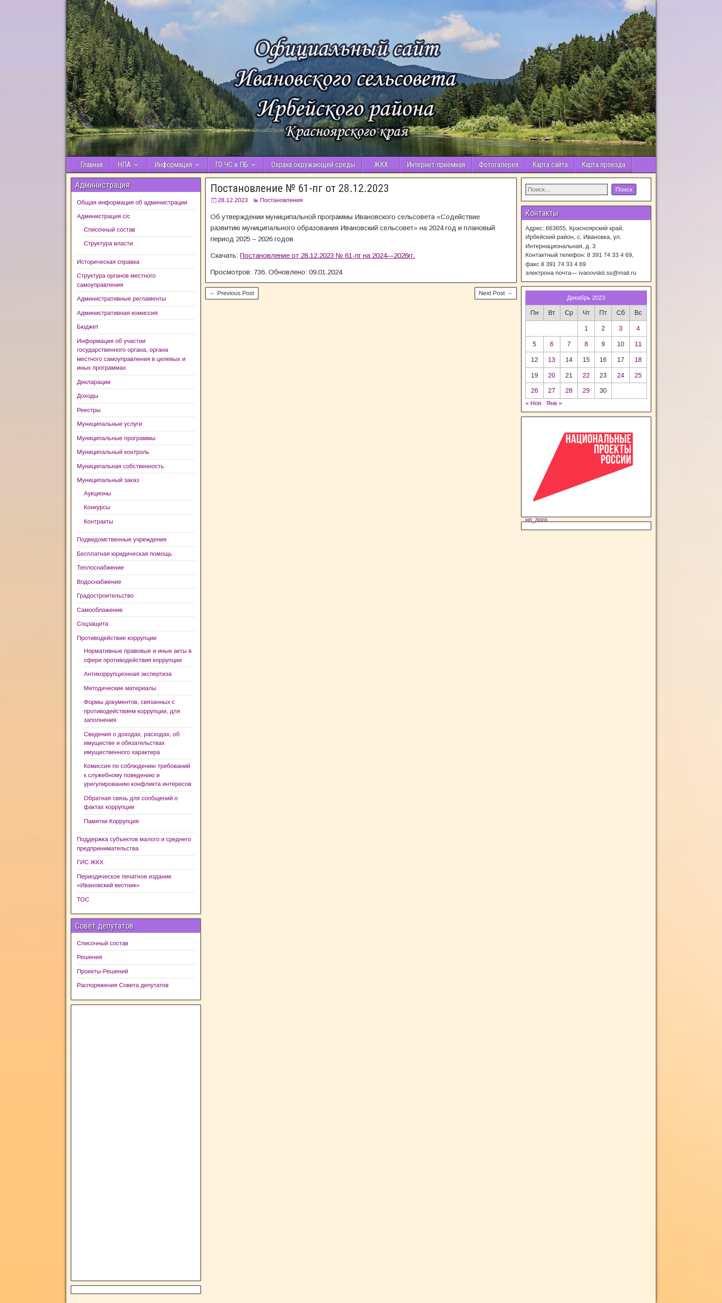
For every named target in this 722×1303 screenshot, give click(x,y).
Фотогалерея (498, 164)
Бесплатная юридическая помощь (124, 553)
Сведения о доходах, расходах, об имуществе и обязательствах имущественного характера (132, 743)
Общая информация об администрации (132, 202)
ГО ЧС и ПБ (231, 164)
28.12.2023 (233, 200)
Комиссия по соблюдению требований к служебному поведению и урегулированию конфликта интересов (138, 774)
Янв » (554, 403)
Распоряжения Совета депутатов (123, 985)
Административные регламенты (121, 298)
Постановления (281, 200)
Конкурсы (97, 507)
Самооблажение (99, 609)
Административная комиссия (117, 312)
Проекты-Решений (102, 971)
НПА (124, 164)
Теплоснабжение (100, 567)
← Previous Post (232, 293)
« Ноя (533, 403)
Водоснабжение (99, 581)
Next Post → (495, 293)
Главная (90, 164)
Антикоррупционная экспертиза (128, 673)
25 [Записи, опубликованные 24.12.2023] (638, 375)
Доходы (87, 395)
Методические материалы (120, 688)
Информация (173, 164)
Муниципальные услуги (109, 423)
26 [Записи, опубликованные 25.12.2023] (534, 390)
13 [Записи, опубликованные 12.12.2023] (551, 359)
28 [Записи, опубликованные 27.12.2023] (569, 390)
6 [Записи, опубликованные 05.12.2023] (551, 344)
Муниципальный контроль (113, 451)
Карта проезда (603, 164)
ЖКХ (381, 164)
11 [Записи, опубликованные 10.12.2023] (638, 344)
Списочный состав (109, 229)
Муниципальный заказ (108, 480)
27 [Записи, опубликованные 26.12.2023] (551, 390)
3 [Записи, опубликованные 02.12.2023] (621, 328)
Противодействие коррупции (117, 637)
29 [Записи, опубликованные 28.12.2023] (586, 390)
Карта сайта (550, 164)
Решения (89, 957)
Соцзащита (92, 623)
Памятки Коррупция (111, 821)
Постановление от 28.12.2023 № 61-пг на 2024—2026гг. (327, 255)
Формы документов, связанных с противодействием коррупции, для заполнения (132, 710)
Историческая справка (108, 261)
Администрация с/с (103, 216)
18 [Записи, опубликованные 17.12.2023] (638, 359)
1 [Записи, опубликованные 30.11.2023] (586, 328)
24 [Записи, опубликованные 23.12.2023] (620, 375)
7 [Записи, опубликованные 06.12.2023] (569, 344)
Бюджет (88, 326)
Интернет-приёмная (436, 164)
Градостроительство (105, 595)
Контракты (98, 521)
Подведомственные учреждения (122, 539)
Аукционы (97, 493)
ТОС (83, 899)
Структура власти (108, 243)
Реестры (89, 410)
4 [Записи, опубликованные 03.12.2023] (638, 328)
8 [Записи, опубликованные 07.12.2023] (586, 344)
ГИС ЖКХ (90, 862)
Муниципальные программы (116, 438)
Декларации (94, 381)
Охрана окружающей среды (313, 164)
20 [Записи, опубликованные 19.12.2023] (551, 375)
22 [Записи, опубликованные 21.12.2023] (586, 375)
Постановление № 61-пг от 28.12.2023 (299, 188)
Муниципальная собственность (120, 466)
